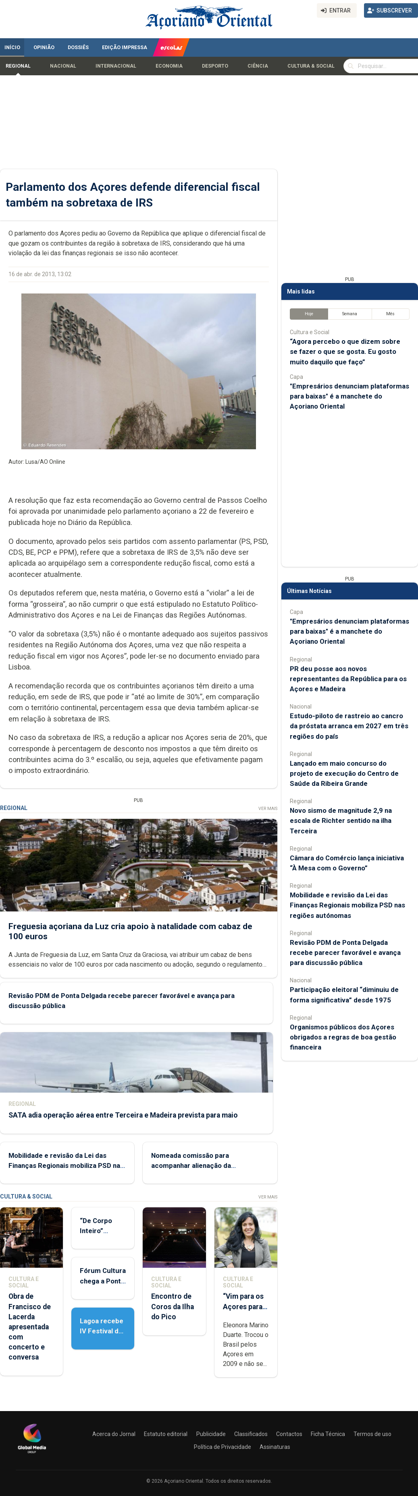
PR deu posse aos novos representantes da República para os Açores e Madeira (348, 679)
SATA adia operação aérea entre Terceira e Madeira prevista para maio (123, 1115)
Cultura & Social (311, 66)
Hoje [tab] (309, 313)
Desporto (215, 66)
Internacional (116, 66)
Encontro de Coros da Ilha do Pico (172, 1306)
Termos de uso (372, 1434)
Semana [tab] (349, 313)
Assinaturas (275, 1447)
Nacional (63, 66)
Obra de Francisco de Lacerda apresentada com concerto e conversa (29, 1326)
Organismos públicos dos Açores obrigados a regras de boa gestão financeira (343, 1037)
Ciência (257, 66)
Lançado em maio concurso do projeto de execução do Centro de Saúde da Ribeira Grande (344, 773)
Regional (18, 66)
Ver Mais (267, 808)
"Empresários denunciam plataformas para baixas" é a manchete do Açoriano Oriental (349, 396)
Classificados (251, 1434)
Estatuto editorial (165, 1434)
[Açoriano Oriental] (32, 1454)
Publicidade (211, 1434)
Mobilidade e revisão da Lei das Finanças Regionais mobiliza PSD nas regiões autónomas (66, 1165)
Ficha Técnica (328, 1434)
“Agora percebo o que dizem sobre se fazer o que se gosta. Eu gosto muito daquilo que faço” (345, 351)
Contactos (289, 1434)
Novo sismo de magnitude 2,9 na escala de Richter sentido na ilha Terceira (341, 820)
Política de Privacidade (222, 1447)
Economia (169, 66)
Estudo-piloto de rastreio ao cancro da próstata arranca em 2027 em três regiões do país (349, 726)
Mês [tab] (390, 313)
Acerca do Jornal (113, 1434)
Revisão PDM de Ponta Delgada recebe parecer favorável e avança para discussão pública (345, 952)
